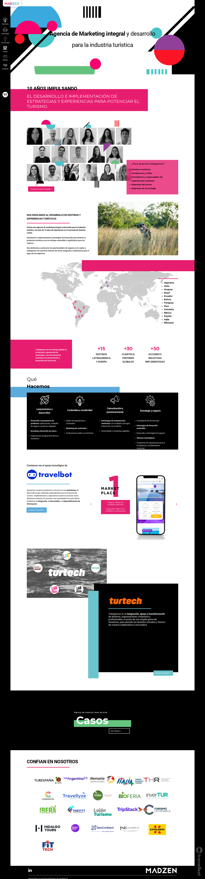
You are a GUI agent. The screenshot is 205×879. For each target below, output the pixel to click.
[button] (5, 94)
